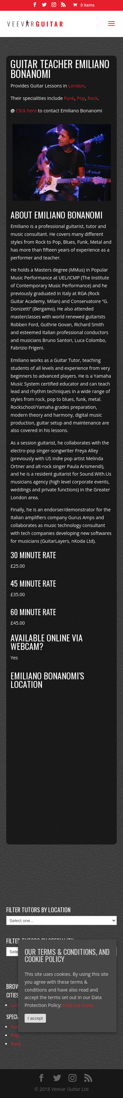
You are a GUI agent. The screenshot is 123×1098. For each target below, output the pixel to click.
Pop (81, 98)
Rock (93, 98)
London (76, 86)
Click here (26, 110)
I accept (35, 1018)
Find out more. (78, 1005)
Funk (69, 98)
